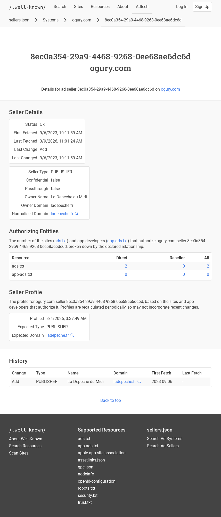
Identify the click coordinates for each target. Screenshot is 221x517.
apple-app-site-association (102, 452)
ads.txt (60, 240)
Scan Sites (18, 453)
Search (60, 6)
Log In (181, 6)
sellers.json (19, 20)
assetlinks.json (91, 460)
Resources (100, 6)
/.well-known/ (27, 430)
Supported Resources (102, 430)
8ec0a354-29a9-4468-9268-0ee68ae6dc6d (143, 20)
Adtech (142, 6)
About (122, 6)
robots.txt (86, 488)
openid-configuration (97, 481)
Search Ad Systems (164, 438)
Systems (51, 20)
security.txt (87, 495)
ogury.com (81, 20)
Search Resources (25, 445)
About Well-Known (25, 438)
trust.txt (85, 502)
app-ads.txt (117, 240)
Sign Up (202, 6)
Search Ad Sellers (163, 445)
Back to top (110, 400)
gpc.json (85, 467)
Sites (78, 6)
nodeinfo (86, 474)
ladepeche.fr (62, 213)
